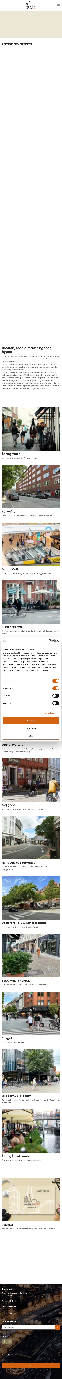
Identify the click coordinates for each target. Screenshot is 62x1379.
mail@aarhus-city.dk (11, 1306)
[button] (57, 1327)
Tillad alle (31, 720)
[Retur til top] (31, 1365)
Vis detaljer (50, 713)
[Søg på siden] (31, 1327)
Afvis (31, 736)
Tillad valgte (31, 728)
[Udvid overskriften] (58, 5)
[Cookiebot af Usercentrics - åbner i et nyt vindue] (48, 640)
